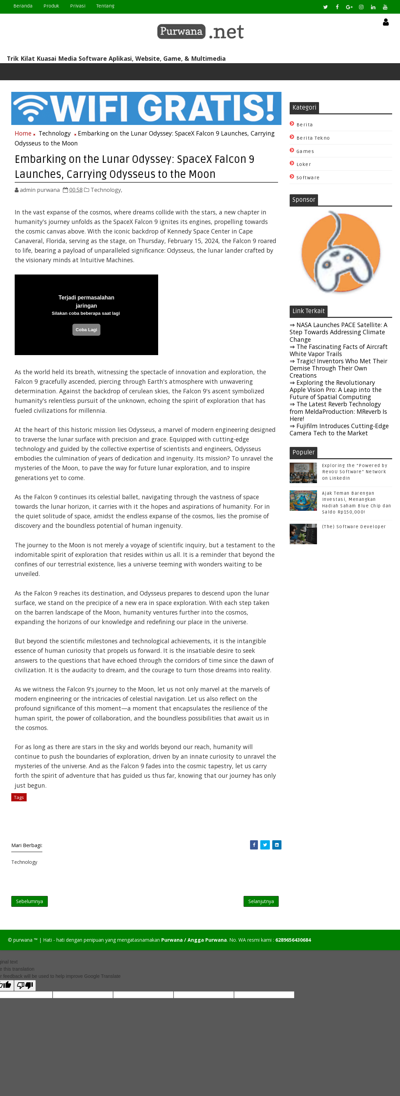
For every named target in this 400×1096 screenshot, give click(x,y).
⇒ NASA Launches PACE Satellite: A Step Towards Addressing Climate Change (338, 332)
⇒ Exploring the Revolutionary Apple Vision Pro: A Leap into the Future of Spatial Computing (336, 390)
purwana (22, 949)
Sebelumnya (29, 910)
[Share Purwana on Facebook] (246, 853)
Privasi (77, 6)
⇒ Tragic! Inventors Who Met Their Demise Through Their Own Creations (338, 368)
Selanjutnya (253, 910)
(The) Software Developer (354, 527)
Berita (304, 125)
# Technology (44, 806)
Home (23, 133)
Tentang (105, 6)
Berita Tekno (313, 138)
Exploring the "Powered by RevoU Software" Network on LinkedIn (355, 472)
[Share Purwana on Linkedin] (268, 853)
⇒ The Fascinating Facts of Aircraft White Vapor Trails (339, 350)
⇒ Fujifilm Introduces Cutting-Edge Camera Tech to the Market (339, 429)
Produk (51, 6)
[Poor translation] (25, 995)
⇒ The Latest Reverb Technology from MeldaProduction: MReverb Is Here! (338, 412)
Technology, (106, 189)
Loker (304, 165)
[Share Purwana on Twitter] (257, 853)
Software (308, 178)
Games (305, 152)
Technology (55, 133)
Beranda (22, 6)
